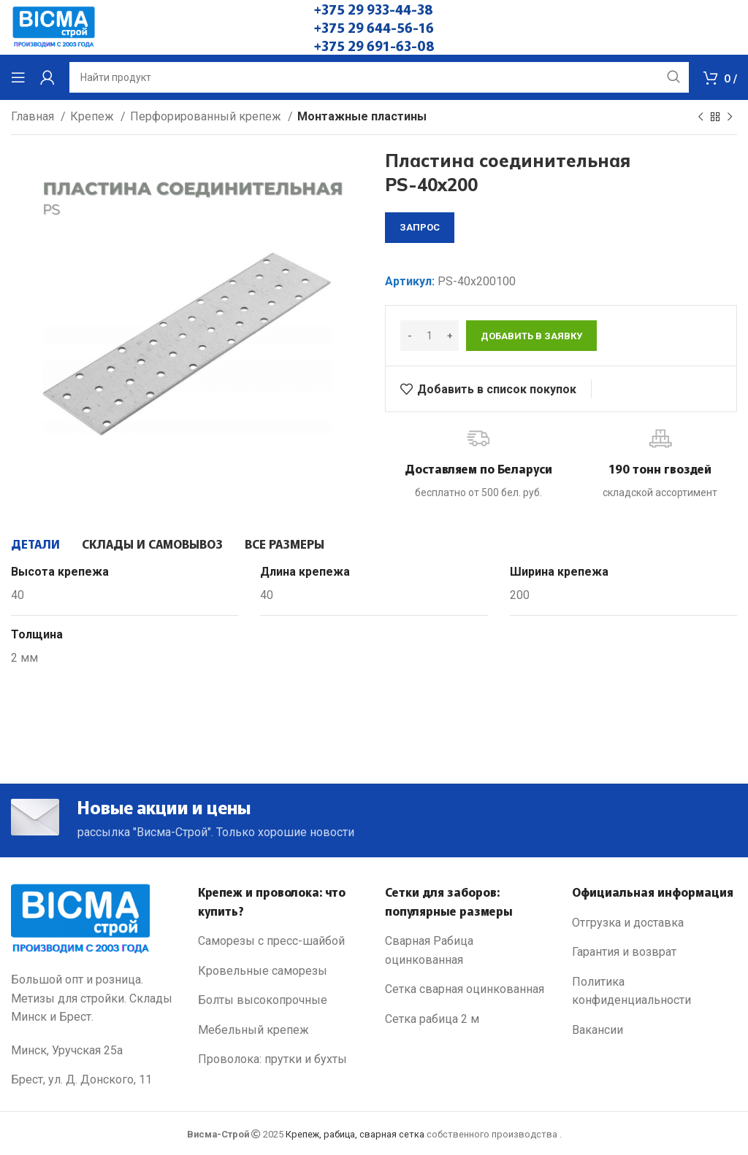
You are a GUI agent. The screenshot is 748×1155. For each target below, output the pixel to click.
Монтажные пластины (362, 116)
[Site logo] (53, 27)
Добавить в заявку (531, 336)
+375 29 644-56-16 (374, 27)
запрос (420, 227)
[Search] (379, 77)
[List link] (280, 941)
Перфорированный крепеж (207, 116)
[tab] (35, 543)
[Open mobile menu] (18, 77)
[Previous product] (700, 117)
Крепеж (93, 116)
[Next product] (729, 117)
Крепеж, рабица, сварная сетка (355, 1134)
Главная (34, 116)
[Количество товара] (429, 335)
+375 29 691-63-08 (374, 45)
